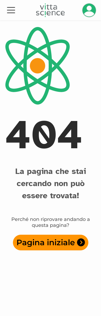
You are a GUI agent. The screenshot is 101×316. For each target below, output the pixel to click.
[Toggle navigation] (11, 9)
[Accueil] (50, 10)
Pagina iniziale (50, 242)
